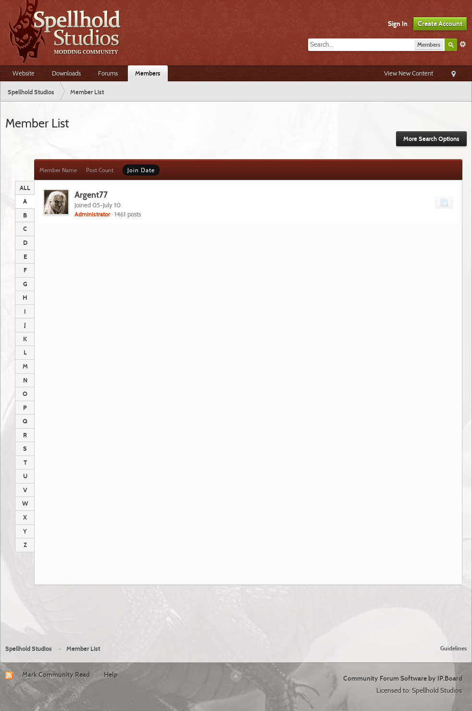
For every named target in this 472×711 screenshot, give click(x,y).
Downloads (66, 73)
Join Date (141, 170)
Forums (108, 73)
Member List (83, 648)
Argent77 (91, 195)
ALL (25, 187)
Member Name (58, 170)
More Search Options (431, 138)
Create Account (440, 23)
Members (148, 73)
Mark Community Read (56, 674)
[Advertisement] (236, 611)
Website (23, 73)
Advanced (463, 44)
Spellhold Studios (28, 648)
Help (111, 674)
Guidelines (453, 648)
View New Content (408, 73)
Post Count (99, 170)
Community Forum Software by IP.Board (402, 678)
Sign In (398, 23)
